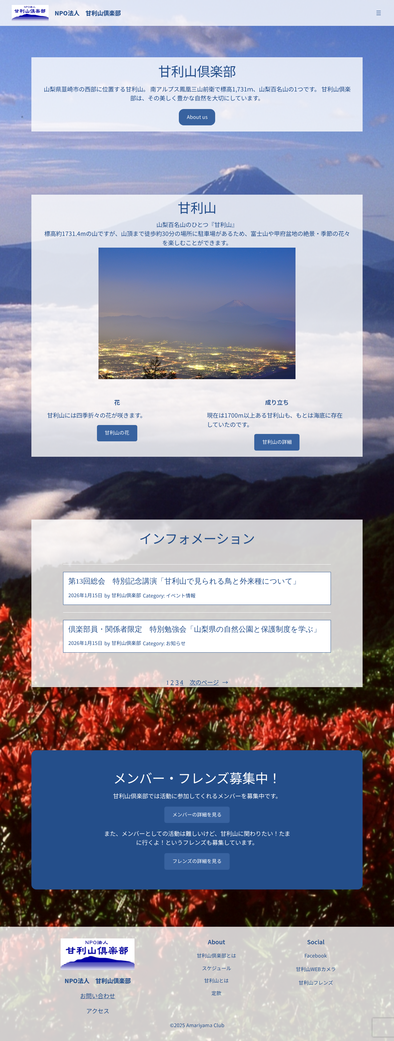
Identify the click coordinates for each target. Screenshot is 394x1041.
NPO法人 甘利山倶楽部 (88, 13)
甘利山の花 (117, 432)
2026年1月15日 (85, 595)
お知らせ (176, 643)
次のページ (209, 682)
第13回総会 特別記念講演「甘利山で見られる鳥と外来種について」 (184, 581)
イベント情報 (180, 595)
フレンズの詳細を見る (197, 861)
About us (197, 116)
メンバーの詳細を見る (197, 814)
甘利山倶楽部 (126, 595)
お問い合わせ (97, 995)
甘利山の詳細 (277, 441)
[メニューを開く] (378, 13)
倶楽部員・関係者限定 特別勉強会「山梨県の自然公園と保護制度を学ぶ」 (194, 629)
